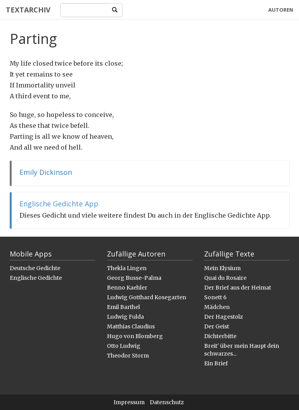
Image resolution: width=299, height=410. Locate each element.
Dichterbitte (220, 336)
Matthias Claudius (131, 326)
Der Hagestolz (223, 316)
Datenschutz (167, 402)
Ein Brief (216, 363)
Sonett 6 (215, 297)
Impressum (129, 402)
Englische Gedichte (36, 277)
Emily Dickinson (45, 172)
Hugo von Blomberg (135, 336)
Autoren (280, 9)
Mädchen (217, 307)
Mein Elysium (222, 268)
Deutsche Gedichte (35, 268)
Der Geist (216, 326)
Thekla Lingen (127, 268)
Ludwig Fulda (125, 316)
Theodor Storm (128, 355)
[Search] (84, 10)
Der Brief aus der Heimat (237, 287)
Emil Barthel (123, 307)
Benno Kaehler (127, 287)
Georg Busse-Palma (134, 277)
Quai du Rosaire (225, 277)
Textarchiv (28, 9)
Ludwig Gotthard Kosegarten (146, 297)
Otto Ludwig (123, 345)
